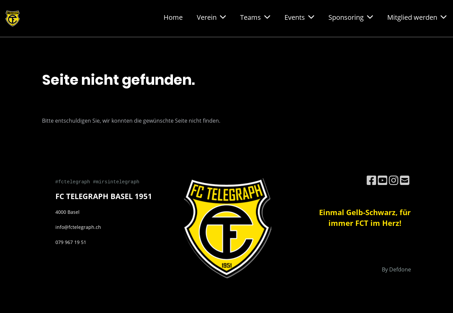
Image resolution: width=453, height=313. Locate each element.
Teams (255, 17)
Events (299, 17)
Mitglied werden (417, 17)
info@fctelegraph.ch (78, 227)
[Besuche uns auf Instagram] (393, 180)
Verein (211, 17)
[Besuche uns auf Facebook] (371, 180)
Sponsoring (350, 17)
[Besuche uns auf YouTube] (382, 180)
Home (173, 17)
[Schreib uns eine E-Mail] (404, 180)
